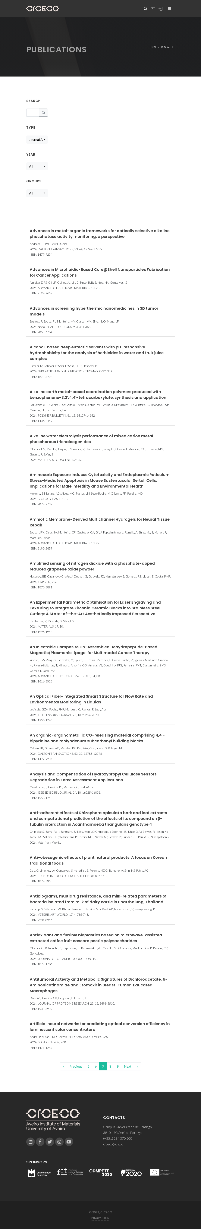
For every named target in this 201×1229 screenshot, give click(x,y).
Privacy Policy (100, 1217)
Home (153, 46)
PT (153, 8)
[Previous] (63, 1066)
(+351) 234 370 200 (117, 1138)
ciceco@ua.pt (113, 1144)
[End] (137, 1066)
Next (127, 1066)
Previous (75, 1066)
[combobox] (37, 140)
